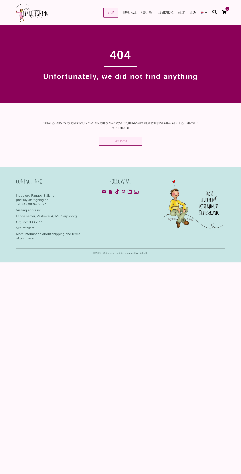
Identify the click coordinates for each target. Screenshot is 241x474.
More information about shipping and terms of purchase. (48, 236)
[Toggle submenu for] (206, 12)
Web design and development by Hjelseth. (125, 253)
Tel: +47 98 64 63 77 (31, 204)
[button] (214, 12)
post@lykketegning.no (32, 199)
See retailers (25, 227)
